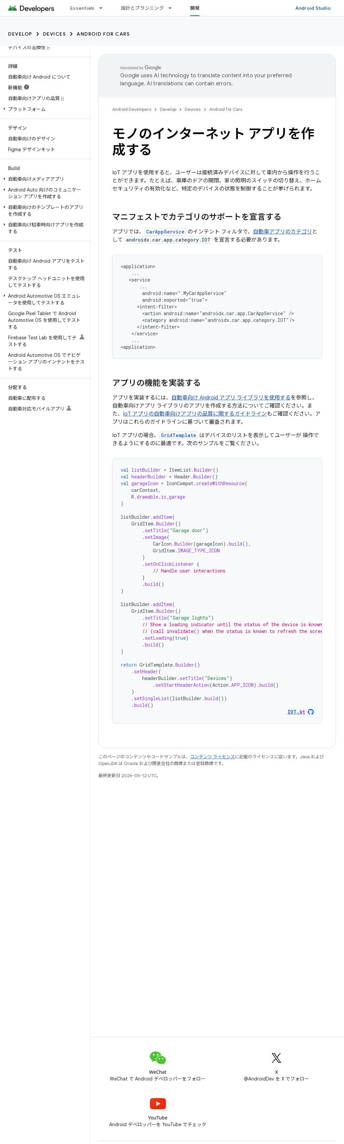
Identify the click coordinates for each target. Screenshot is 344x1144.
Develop (20, 34)
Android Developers (131, 109)
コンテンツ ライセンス (212, 757)
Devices (54, 34)
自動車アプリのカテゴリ (282, 231)
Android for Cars (103, 34)
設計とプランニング (142, 8)
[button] (44, 109)
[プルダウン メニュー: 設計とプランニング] (173, 8)
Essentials (82, 8)
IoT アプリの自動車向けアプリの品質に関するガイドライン (195, 414)
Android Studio (313, 8)
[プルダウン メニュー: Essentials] (104, 8)
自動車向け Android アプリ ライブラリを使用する (231, 397)
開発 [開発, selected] (195, 8)
